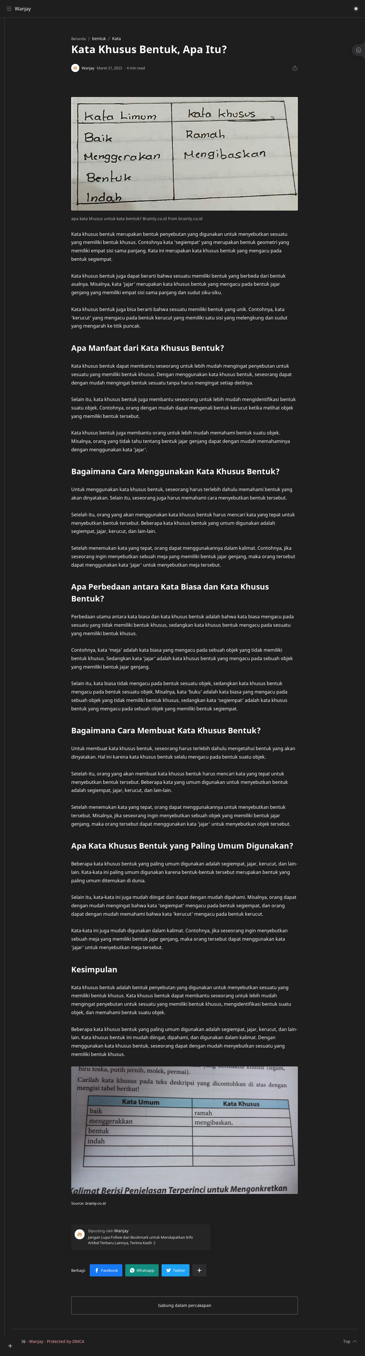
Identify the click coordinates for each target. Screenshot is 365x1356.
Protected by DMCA (83, 1343)
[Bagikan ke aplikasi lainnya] (208, 1273)
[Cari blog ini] (120, 9)
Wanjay (24, 9)
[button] (354, 8)
